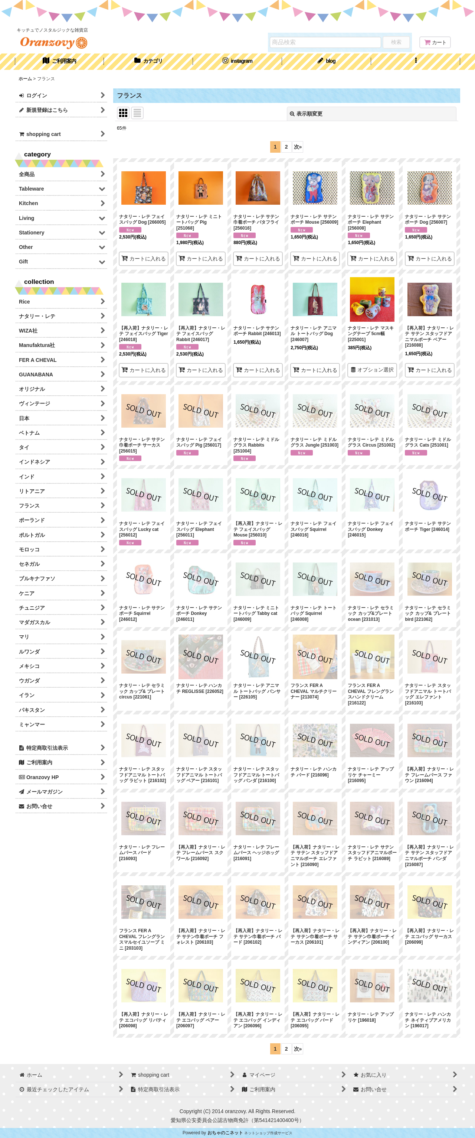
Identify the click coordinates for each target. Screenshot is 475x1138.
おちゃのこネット (225, 1132)
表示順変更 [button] (306, 114)
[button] (415, 62)
